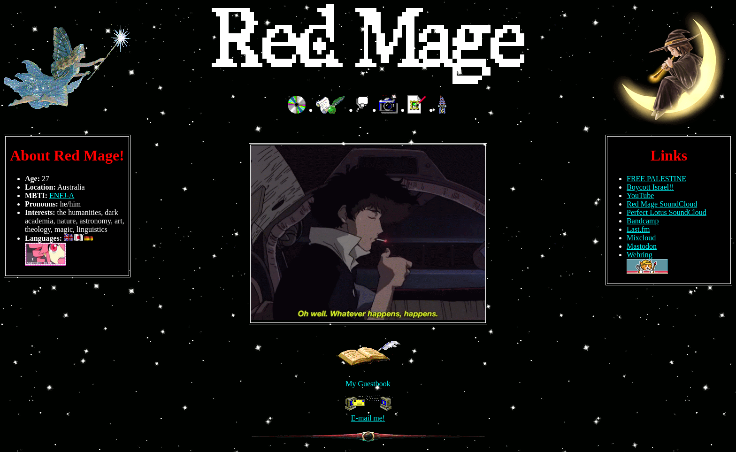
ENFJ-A (61, 195)
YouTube (640, 195)
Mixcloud (641, 238)
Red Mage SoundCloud (662, 204)
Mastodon (642, 246)
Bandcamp (643, 221)
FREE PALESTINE (656, 179)
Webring (639, 255)
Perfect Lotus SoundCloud (666, 212)
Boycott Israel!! (650, 187)
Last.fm (638, 229)
